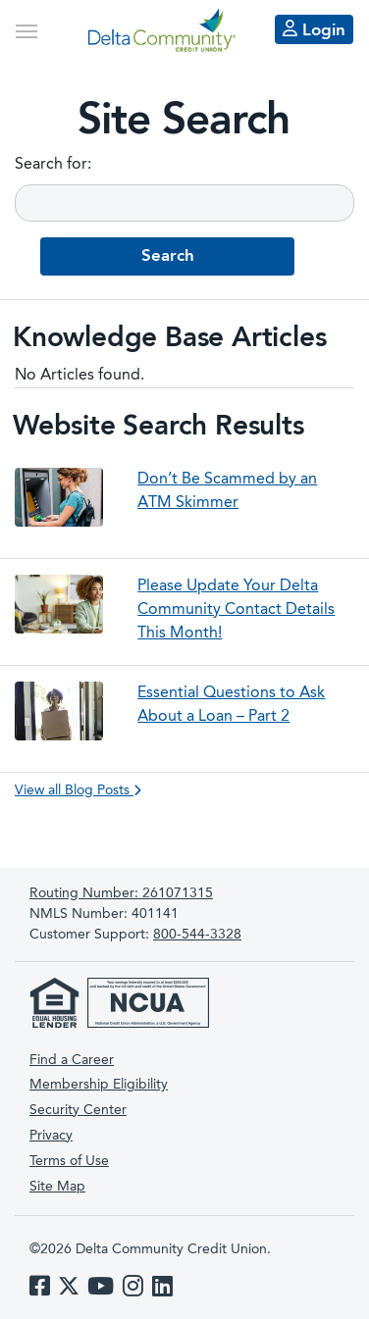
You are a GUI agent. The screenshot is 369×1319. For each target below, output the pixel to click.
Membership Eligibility (98, 1084)
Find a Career (71, 1060)
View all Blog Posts (78, 790)
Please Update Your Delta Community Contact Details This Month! (236, 610)
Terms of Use (69, 1161)
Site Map (57, 1186)
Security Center (78, 1110)
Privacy (51, 1135)
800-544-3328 (197, 934)
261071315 (121, 893)
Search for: (53, 165)
